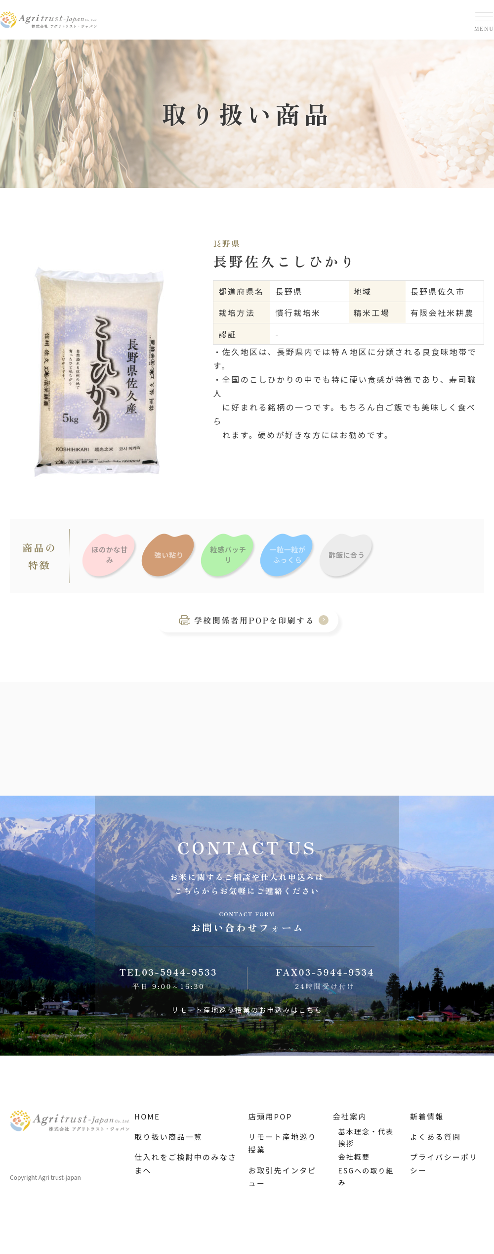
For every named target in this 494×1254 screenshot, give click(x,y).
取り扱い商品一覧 (168, 1136)
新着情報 (427, 1116)
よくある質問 (435, 1136)
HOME (147, 1116)
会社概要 (354, 1157)
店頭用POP (270, 1116)
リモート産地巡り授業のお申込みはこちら (247, 1010)
